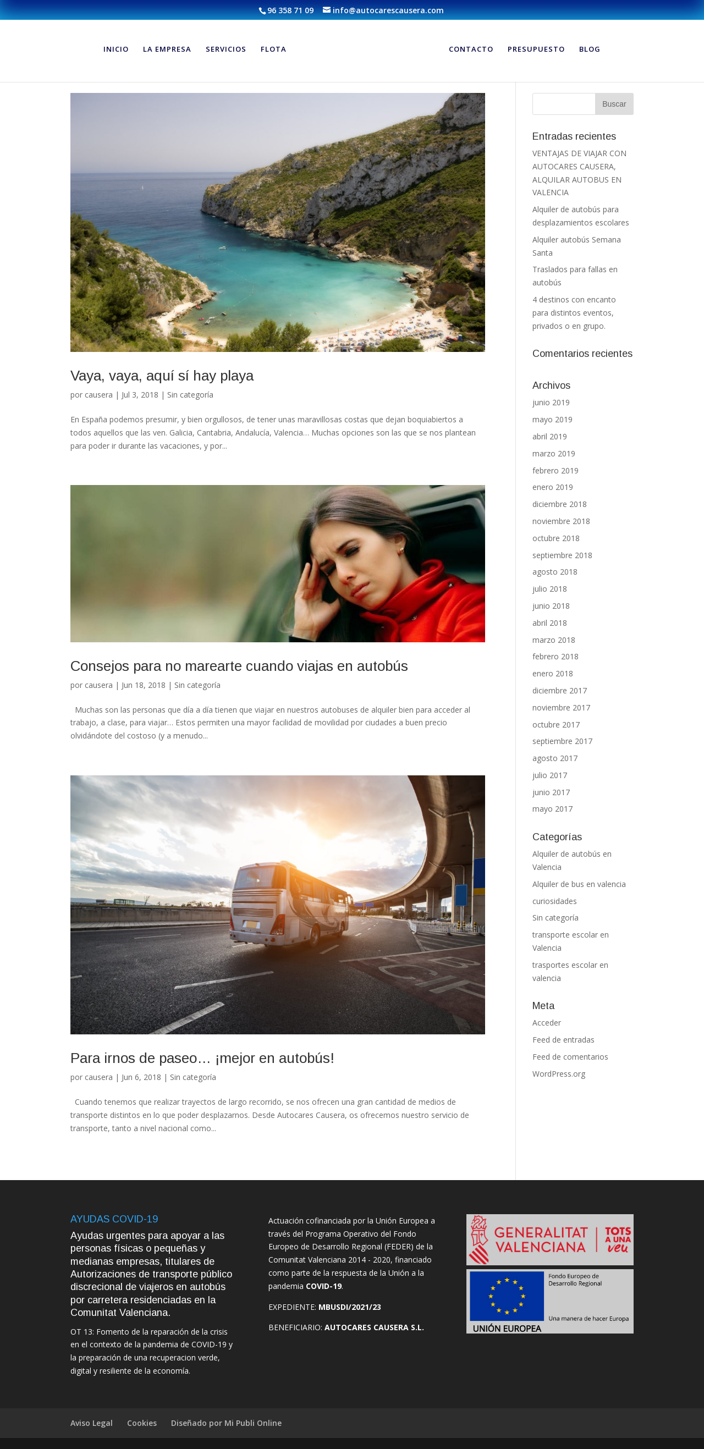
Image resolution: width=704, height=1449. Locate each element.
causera (99, 394)
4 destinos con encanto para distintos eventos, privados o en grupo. (574, 312)
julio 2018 (549, 588)
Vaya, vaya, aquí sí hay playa (162, 375)
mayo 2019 (552, 419)
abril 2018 (549, 623)
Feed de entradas (563, 1039)
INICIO (116, 50)
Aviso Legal (91, 1423)
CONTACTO (471, 50)
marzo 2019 (553, 453)
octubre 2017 (556, 724)
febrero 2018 (555, 656)
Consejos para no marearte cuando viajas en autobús (239, 666)
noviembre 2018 (561, 521)
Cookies (142, 1423)
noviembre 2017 (561, 707)
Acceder (546, 1022)
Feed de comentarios (570, 1056)
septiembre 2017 (562, 741)
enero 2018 (552, 673)
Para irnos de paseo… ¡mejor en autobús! (202, 1058)
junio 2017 (551, 792)
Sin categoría (190, 394)
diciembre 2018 (559, 504)
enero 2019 (552, 487)
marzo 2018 (553, 640)
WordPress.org (558, 1073)
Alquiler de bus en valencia (579, 884)
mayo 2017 (552, 808)
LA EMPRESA (167, 50)
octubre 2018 (556, 538)
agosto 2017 (555, 758)
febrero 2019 (555, 470)
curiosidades (554, 901)
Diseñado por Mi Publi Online (226, 1423)
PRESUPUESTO (536, 50)
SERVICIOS (226, 50)
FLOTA (274, 50)
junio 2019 (551, 402)
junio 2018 (551, 605)
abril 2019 (549, 436)
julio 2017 (549, 775)
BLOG (590, 50)
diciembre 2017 (559, 690)
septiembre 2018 (562, 555)
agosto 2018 (555, 571)
